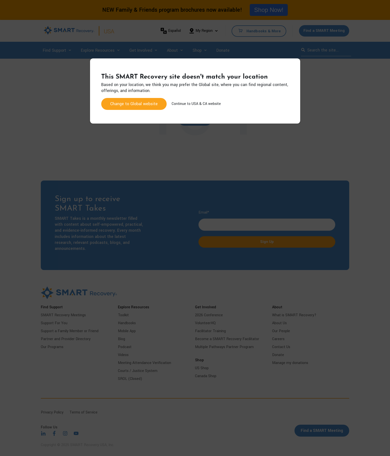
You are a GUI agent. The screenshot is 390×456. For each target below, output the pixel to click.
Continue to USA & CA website (196, 103)
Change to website (134, 103)
